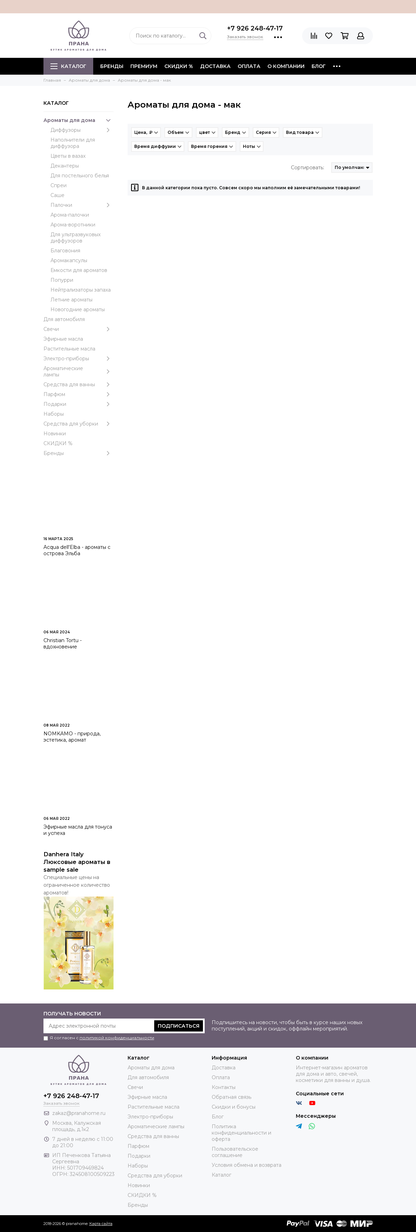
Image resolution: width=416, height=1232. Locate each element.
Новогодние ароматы (77, 309)
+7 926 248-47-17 (255, 28)
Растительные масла (69, 349)
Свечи (78, 329)
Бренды (78, 453)
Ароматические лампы (78, 371)
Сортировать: (307, 167)
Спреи (58, 185)
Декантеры (64, 166)
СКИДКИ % (178, 66)
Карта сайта (100, 1223)
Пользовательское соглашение (235, 1152)
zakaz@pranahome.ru (78, 1113)
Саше (57, 195)
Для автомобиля (64, 319)
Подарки (78, 404)
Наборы (53, 414)
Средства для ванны (78, 384)
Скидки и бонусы (233, 1107)
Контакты (224, 1087)
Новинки (54, 433)
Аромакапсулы (68, 260)
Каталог (68, 66)
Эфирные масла (63, 339)
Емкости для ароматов (78, 270)
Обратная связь (231, 1097)
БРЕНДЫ (111, 66)
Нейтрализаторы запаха (80, 290)
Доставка (215, 66)
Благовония (65, 250)
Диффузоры (82, 130)
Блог (319, 66)
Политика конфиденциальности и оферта (241, 1132)
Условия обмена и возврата (246, 1165)
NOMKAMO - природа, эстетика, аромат (72, 736)
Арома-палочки (69, 215)
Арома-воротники (72, 225)
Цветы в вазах (68, 156)
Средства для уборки (78, 424)
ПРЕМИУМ (143, 66)
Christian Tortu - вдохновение (62, 643)
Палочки (82, 205)
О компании (286, 66)
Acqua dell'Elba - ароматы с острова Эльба (76, 550)
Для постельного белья (79, 175)
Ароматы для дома (78, 120)
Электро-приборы (78, 358)
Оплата (249, 66)
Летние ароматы (71, 300)
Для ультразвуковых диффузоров (75, 237)
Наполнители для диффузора (72, 143)
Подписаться (178, 1026)
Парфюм (78, 394)
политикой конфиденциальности (117, 1037)
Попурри (61, 280)
